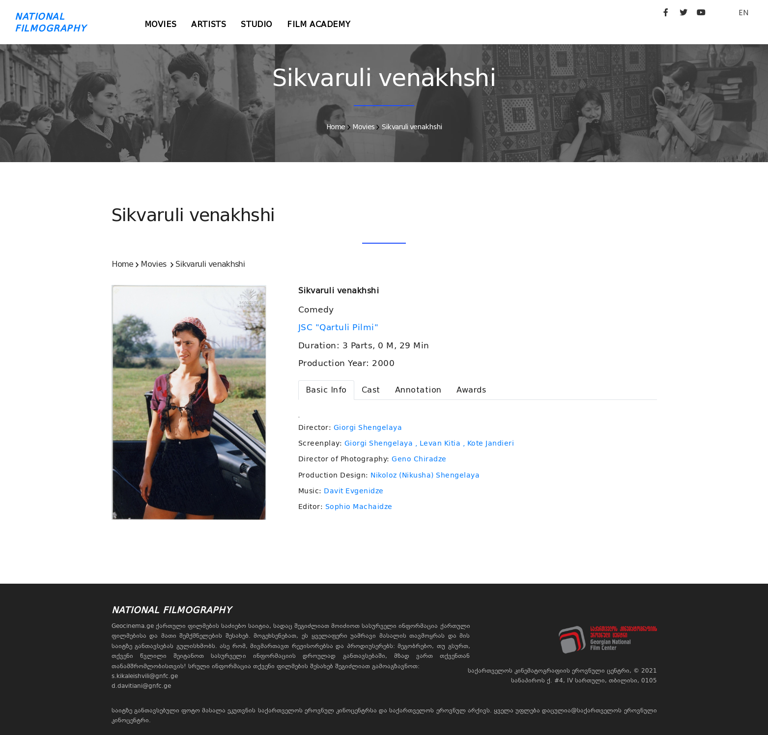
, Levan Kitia (438, 443)
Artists (208, 24)
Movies (160, 24)
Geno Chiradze (419, 459)
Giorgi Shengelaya (368, 427)
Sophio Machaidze (359, 506)
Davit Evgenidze (354, 491)
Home (335, 127)
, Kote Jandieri (488, 443)
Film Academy (318, 24)
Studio (256, 24)
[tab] (326, 390)
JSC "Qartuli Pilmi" (339, 327)
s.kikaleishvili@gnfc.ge (145, 676)
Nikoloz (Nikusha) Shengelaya (425, 475)
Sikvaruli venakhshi (412, 127)
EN (743, 12)
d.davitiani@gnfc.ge (141, 685)
